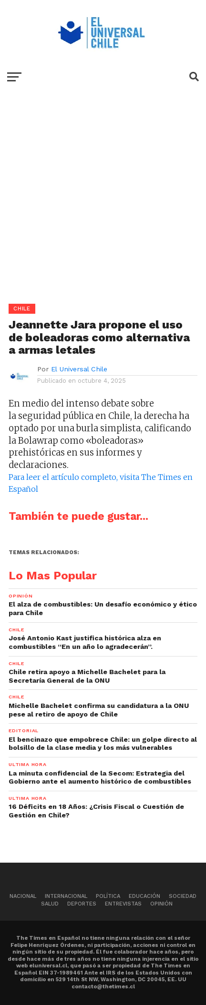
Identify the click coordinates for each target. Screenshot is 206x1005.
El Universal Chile (79, 369)
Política (108, 896)
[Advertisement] (103, 201)
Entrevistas (123, 904)
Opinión (161, 904)
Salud (50, 904)
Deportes (81, 904)
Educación (144, 896)
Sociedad (182, 896)
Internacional (66, 896)
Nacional (23, 896)
